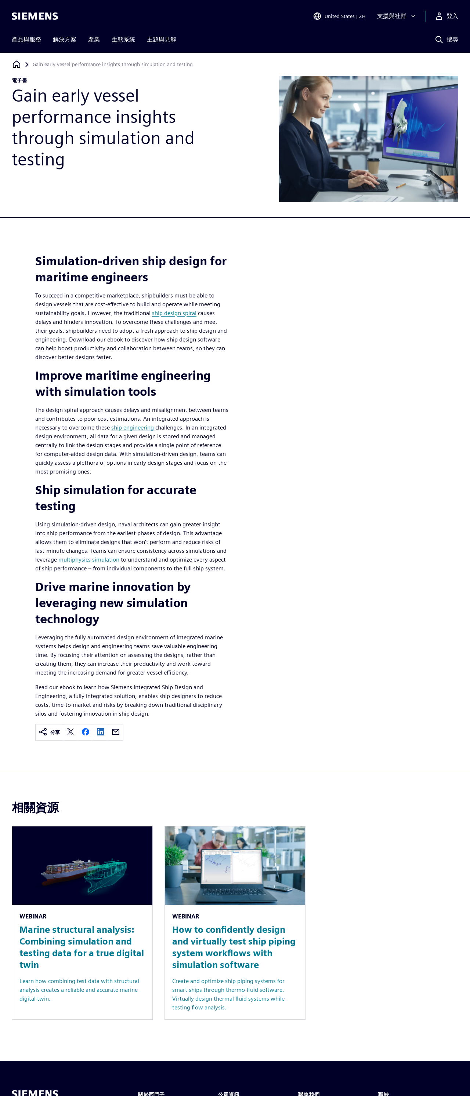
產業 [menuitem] (94, 39)
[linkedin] (100, 732)
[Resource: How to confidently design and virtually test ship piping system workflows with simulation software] (235, 923)
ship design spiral (174, 313)
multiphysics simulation (88, 559)
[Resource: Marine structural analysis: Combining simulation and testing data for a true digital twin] (82, 923)
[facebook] (85, 732)
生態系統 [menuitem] (123, 39)
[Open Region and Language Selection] (339, 16)
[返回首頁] (16, 64)
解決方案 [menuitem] (64, 39)
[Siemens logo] (35, 16)
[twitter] (70, 732)
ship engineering (132, 427)
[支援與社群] (397, 16)
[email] (115, 732)
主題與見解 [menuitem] (161, 39)
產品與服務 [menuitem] (26, 39)
